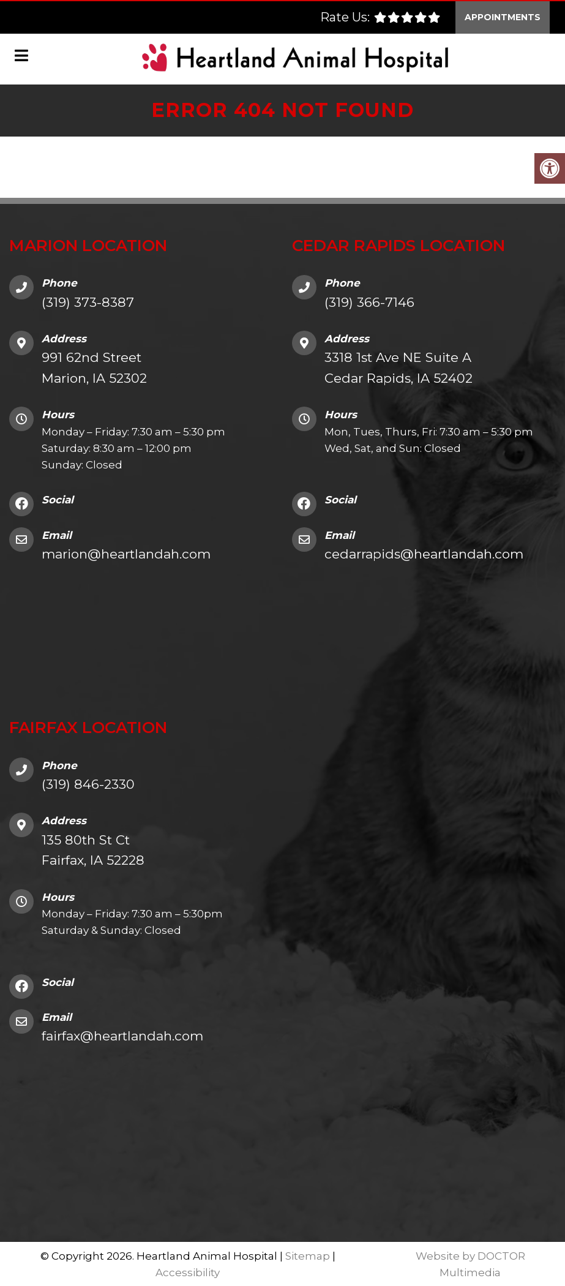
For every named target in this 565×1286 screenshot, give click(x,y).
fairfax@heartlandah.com (122, 1035)
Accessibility (187, 1271)
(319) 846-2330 (88, 783)
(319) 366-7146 (369, 301)
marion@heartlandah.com (126, 552)
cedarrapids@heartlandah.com (423, 552)
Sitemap (307, 1255)
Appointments (503, 15)
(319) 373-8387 (88, 301)
